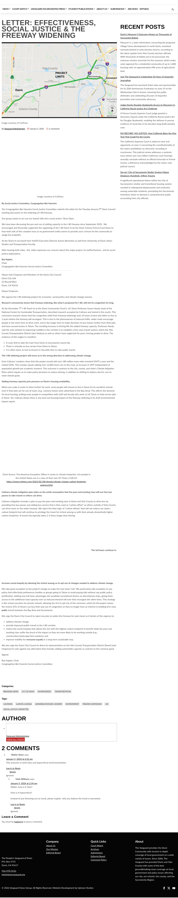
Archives (95, 849)
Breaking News (11, 691)
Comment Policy (99, 860)
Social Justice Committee (17, 709)
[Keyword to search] (162, 9)
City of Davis (30, 691)
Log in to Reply (13, 769)
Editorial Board (53, 853)
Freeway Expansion (97, 704)
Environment (47, 691)
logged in (18, 822)
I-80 (113, 704)
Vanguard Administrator (14, 129)
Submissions (97, 853)
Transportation (66, 691)
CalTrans (8, 704)
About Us (50, 846)
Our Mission (52, 849)
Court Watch (97, 846)
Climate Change (25, 704)
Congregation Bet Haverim (51, 704)
